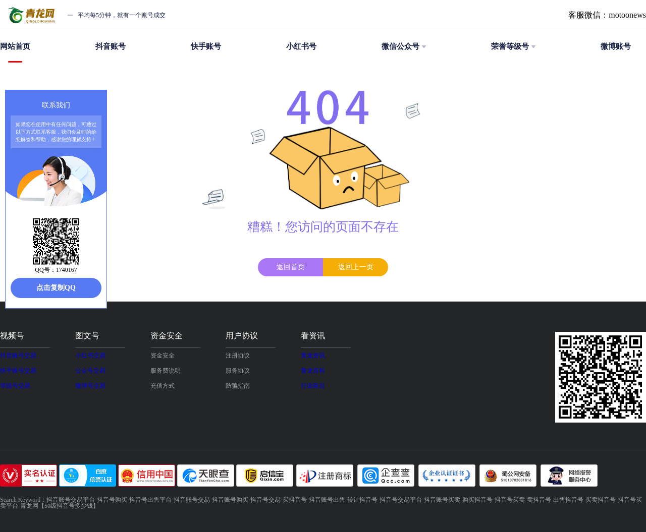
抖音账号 (110, 46)
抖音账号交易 (18, 355)
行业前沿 (313, 385)
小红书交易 (90, 355)
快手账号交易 (18, 370)
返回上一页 (355, 267)
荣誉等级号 (513, 46)
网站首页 (15, 52)
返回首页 (291, 267)
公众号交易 (90, 370)
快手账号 (206, 46)
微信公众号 (404, 46)
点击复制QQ (56, 287)
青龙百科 (313, 370)
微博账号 (616, 46)
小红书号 (301, 46)
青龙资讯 (313, 355)
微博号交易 (90, 385)
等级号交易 (15, 385)
